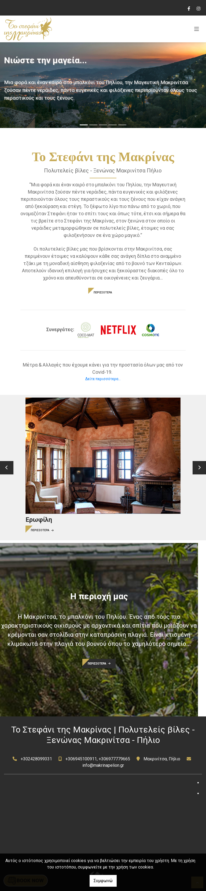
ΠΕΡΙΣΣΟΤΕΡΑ (103, 292)
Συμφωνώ (103, 880)
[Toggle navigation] (196, 29)
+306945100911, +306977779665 (97, 758)
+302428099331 (36, 758)
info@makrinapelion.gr (103, 765)
